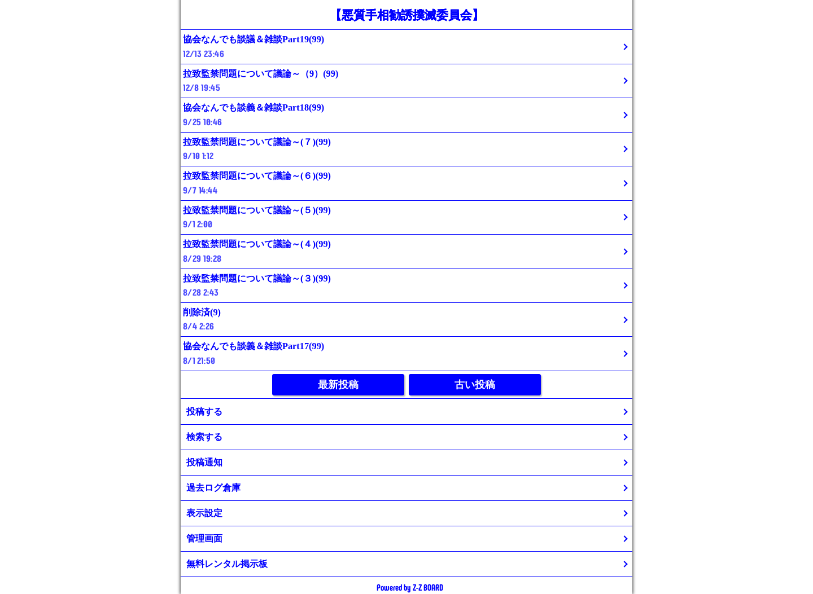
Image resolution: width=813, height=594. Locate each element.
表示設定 (204, 513)
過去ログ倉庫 (213, 487)
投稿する (204, 411)
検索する (204, 437)
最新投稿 (338, 384)
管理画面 (204, 538)
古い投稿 (474, 384)
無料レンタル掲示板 (227, 564)
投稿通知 (204, 462)
